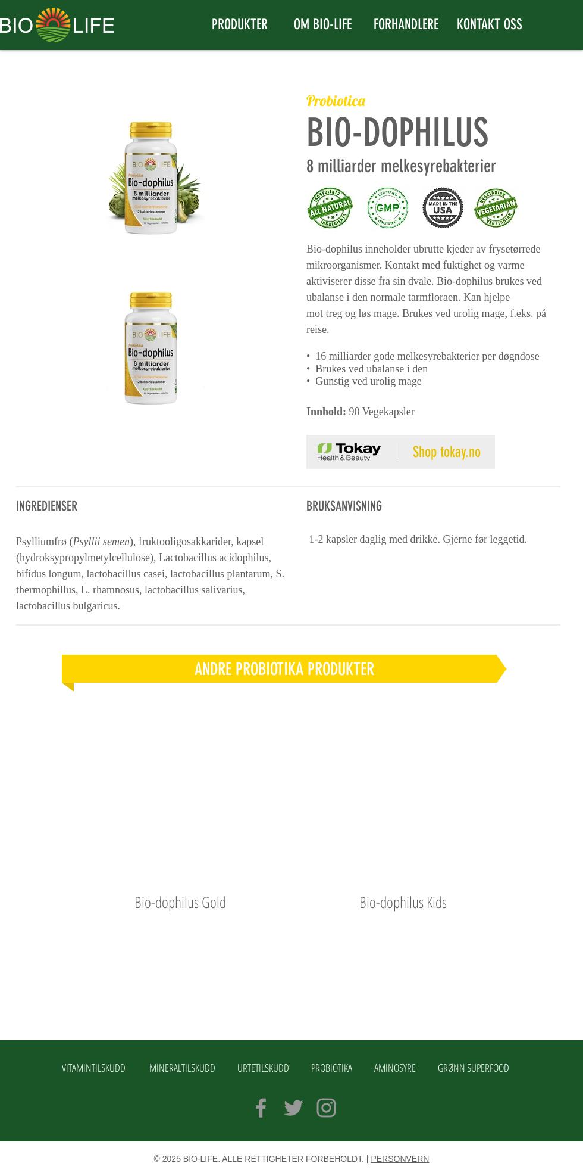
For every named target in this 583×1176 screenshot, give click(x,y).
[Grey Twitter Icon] (293, 1108)
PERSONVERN (400, 1158)
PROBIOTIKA (331, 1067)
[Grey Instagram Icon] (326, 1108)
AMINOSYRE (395, 1067)
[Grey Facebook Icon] (261, 1108)
